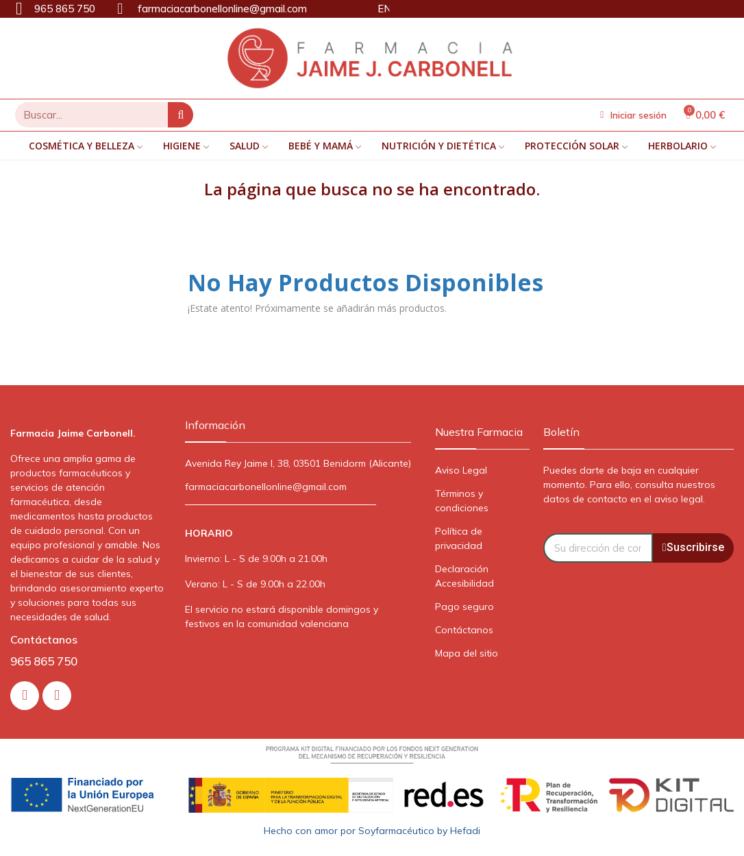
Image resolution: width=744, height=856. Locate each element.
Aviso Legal (461, 470)
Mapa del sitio (466, 653)
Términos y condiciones (461, 500)
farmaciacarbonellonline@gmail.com (266, 486)
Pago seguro (464, 606)
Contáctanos (464, 630)
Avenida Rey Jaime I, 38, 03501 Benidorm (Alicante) (298, 463)
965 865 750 (43, 661)
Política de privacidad (458, 538)
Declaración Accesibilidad (464, 576)
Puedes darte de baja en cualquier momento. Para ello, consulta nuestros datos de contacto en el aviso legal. (629, 484)
